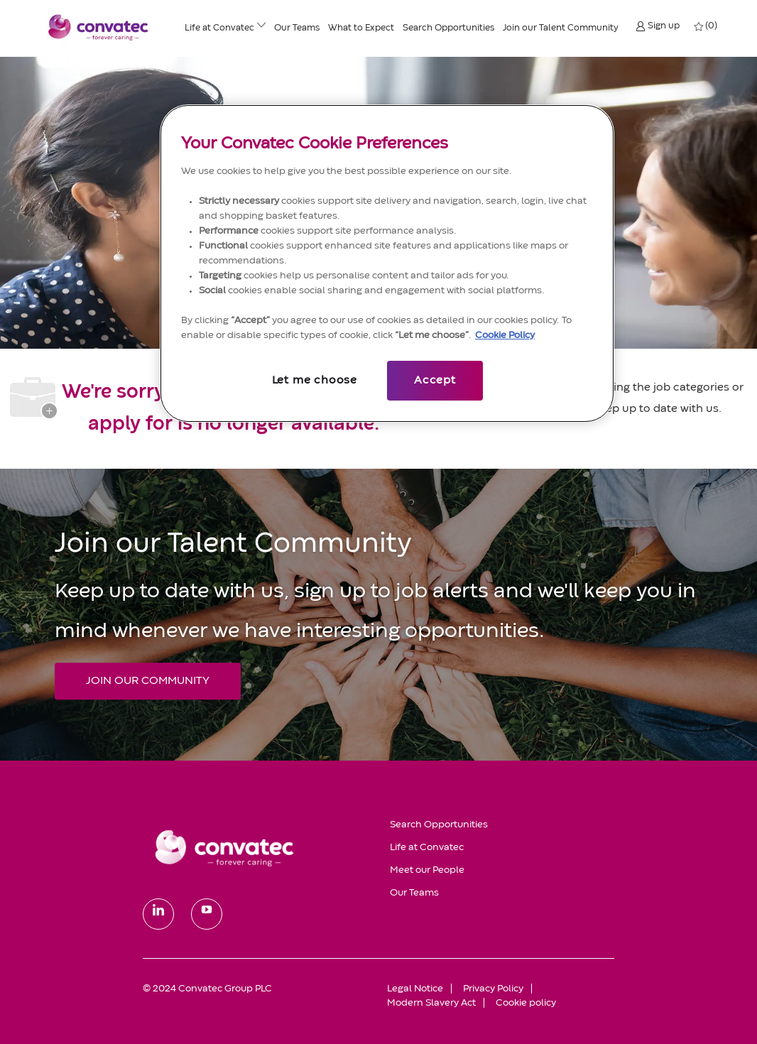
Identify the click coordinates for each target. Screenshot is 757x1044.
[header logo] (98, 27)
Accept (435, 381)
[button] (658, 26)
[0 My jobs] (706, 26)
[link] (256, 847)
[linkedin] (158, 914)
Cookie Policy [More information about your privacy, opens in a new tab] (505, 335)
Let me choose (314, 381)
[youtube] (206, 914)
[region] (387, 263)
